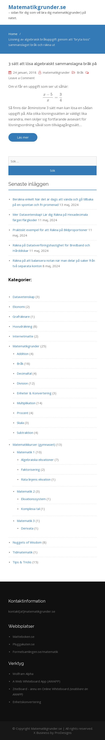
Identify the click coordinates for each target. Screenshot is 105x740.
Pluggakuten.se (24, 644)
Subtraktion (25, 432)
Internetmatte (23, 336)
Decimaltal (24, 373)
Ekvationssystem (33, 499)
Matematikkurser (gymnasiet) (34, 444)
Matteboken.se (23, 636)
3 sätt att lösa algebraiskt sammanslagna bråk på (52, 63)
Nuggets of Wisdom (27, 542)
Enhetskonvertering (27, 702)
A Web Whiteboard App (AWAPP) (36, 681)
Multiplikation (26, 403)
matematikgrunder (56, 72)
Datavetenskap (24, 297)
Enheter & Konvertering (34, 393)
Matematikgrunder (26, 346)
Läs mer (23, 137)
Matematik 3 (26, 521)
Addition (23, 354)
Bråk (80, 72)
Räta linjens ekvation (36, 479)
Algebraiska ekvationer (37, 460)
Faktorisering (30, 469)
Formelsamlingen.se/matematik (35, 652)
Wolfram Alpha (23, 674)
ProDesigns (63, 733)
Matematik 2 (26, 491)
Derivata (27, 528)
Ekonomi (19, 307)
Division (22, 383)
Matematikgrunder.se (37, 6)
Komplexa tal (30, 509)
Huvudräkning (22, 326)
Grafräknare (21, 316)
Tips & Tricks (22, 562)
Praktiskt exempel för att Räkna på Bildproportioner (50, 230)
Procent (22, 413)
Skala (20, 423)
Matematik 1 (26, 452)
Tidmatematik (23, 552)
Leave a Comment (21, 78)
